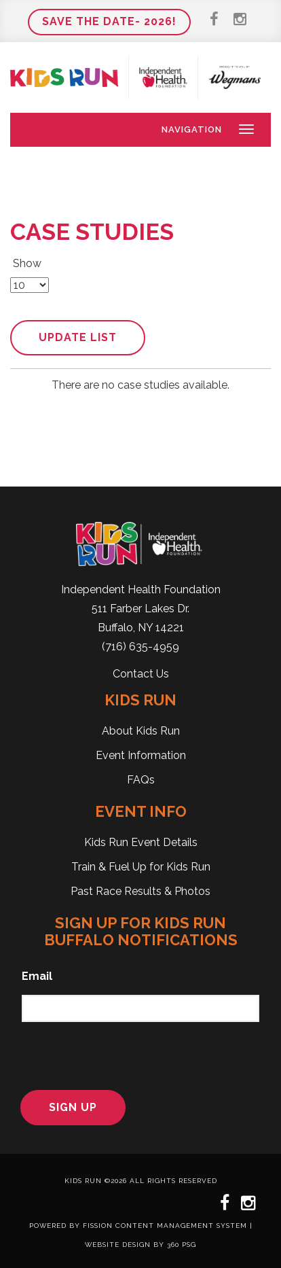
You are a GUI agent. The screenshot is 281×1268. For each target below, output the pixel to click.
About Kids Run (141, 730)
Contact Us (141, 673)
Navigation (192, 129)
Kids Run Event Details (141, 842)
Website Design (118, 1244)
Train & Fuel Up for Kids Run (140, 866)
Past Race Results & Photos (140, 891)
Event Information (141, 755)
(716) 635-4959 (140, 646)
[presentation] (105, 1054)
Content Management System (181, 1225)
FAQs (141, 779)
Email (37, 976)
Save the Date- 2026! (109, 21)
